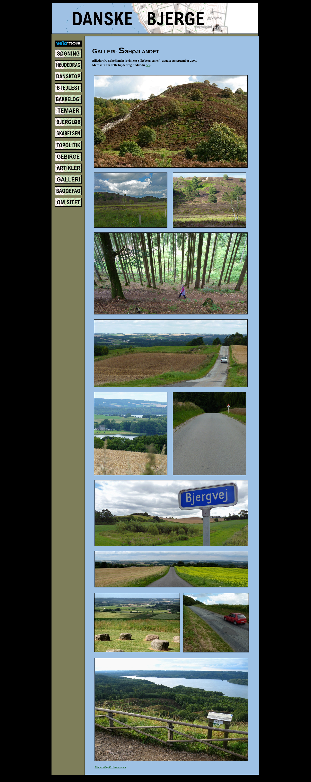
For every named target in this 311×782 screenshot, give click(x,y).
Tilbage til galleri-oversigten (110, 767)
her (148, 65)
